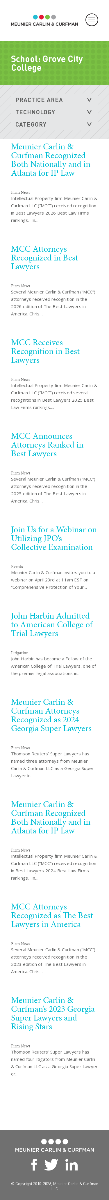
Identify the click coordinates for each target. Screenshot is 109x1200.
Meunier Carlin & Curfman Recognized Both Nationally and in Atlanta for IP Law (50, 159)
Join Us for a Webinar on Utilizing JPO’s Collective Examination (54, 538)
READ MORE (59, 240)
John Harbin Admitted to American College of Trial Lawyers (51, 624)
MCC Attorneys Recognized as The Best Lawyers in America (52, 915)
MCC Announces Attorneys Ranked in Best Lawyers (47, 445)
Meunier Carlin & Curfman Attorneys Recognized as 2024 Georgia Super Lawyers (51, 715)
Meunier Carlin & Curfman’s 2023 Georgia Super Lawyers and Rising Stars (53, 1013)
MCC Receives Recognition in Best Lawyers (45, 351)
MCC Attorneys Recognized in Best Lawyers (44, 257)
